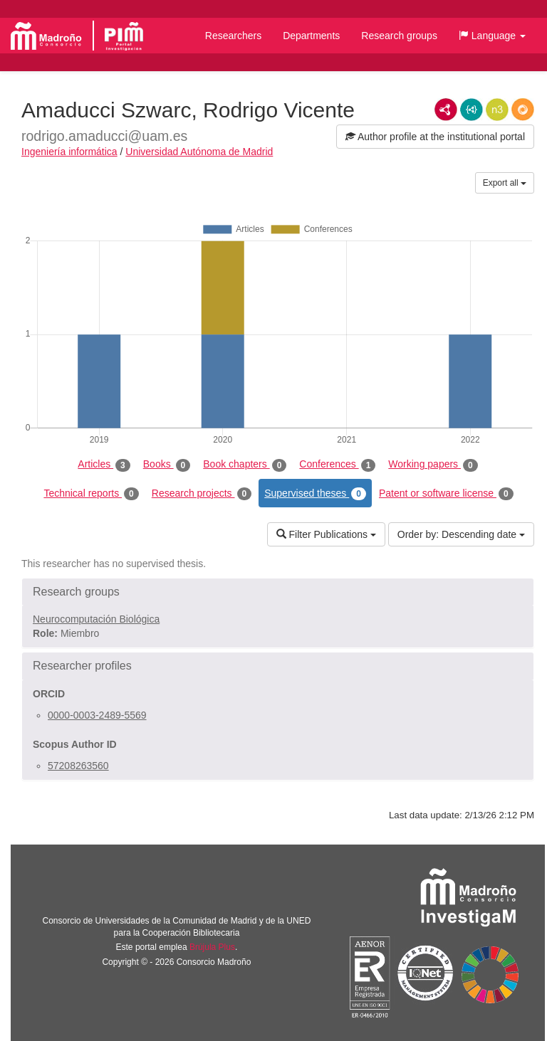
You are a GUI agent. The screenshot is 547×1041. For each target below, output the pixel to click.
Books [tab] (167, 464)
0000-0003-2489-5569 (97, 715)
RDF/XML (445, 109)
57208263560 (78, 765)
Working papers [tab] (432, 464)
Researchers (233, 35)
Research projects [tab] (201, 493)
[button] (492, 35)
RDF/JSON (522, 109)
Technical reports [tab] (90, 493)
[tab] (277, 592)
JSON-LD (471, 109)
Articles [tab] (104, 464)
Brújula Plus (212, 947)
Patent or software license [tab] (446, 493)
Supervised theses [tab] (315, 493)
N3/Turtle (497, 109)
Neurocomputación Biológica (96, 619)
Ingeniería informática (69, 151)
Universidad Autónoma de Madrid (199, 151)
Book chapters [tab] (244, 464)
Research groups (399, 35)
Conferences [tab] (337, 464)
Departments (311, 35)
